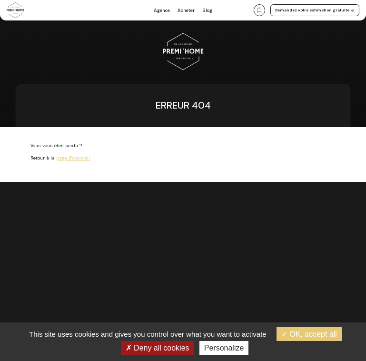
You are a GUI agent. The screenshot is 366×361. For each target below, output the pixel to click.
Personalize (224, 348)
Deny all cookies (157, 348)
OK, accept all (309, 334)
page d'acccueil (73, 158)
